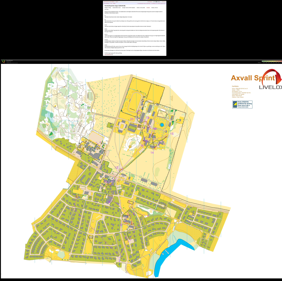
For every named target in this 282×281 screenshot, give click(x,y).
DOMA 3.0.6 (164, 1)
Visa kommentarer (108, 54)
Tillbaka (114, 3)
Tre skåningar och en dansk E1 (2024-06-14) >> (158, 3)
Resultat (148, 7)
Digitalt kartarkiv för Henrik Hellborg (109, 1)
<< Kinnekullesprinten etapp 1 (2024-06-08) (143, 3)
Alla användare (149, 1)
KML (111, 3)
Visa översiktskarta (106, 3)
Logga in (116, 1)
